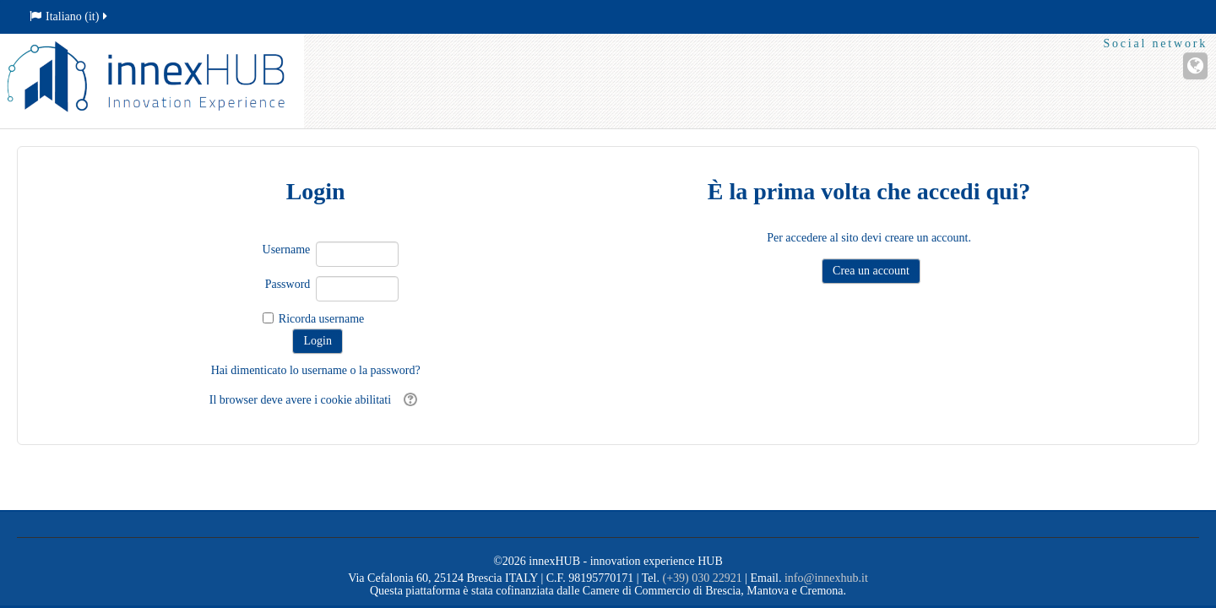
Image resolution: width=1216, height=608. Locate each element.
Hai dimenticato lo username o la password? (316, 370)
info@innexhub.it (826, 578)
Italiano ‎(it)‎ (70, 16)
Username (287, 249)
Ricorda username (321, 318)
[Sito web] (1195, 65)
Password (288, 284)
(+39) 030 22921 (701, 578)
